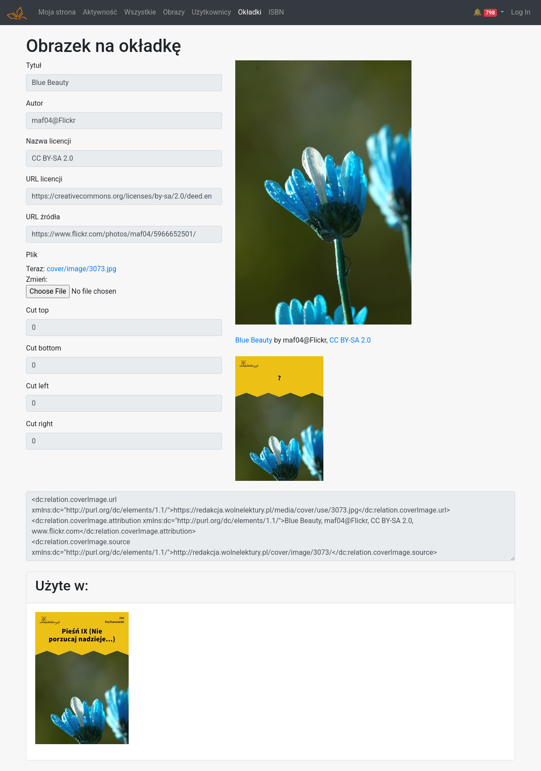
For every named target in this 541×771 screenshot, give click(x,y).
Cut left (37, 386)
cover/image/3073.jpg (81, 269)
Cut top (37, 310)
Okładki (249, 12)
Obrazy (174, 12)
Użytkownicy (211, 12)
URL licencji (44, 179)
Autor (34, 103)
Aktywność (100, 12)
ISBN (276, 12)
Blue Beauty (253, 340)
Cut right (39, 424)
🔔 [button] (486, 12)
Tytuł (33, 65)
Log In (520, 12)
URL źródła (43, 217)
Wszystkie (140, 12)
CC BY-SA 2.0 (350, 340)
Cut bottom (43, 348)
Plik (31, 255)
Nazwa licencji (48, 141)
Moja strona (57, 12)
